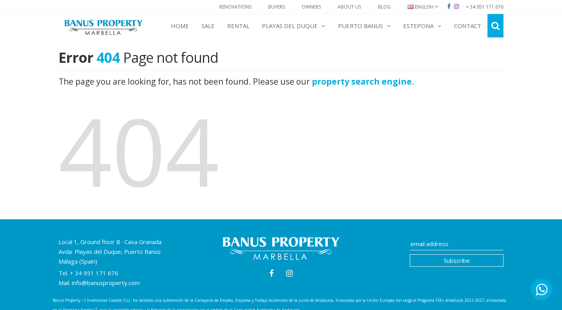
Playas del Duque (293, 26)
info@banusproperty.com (106, 283)
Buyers (276, 7)
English (423, 7)
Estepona (422, 26)
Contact (467, 26)
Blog (384, 7)
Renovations (235, 7)
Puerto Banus (364, 26)
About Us (349, 7)
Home (180, 26)
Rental (238, 26)
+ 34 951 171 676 (93, 273)
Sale (208, 26)
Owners (311, 7)
